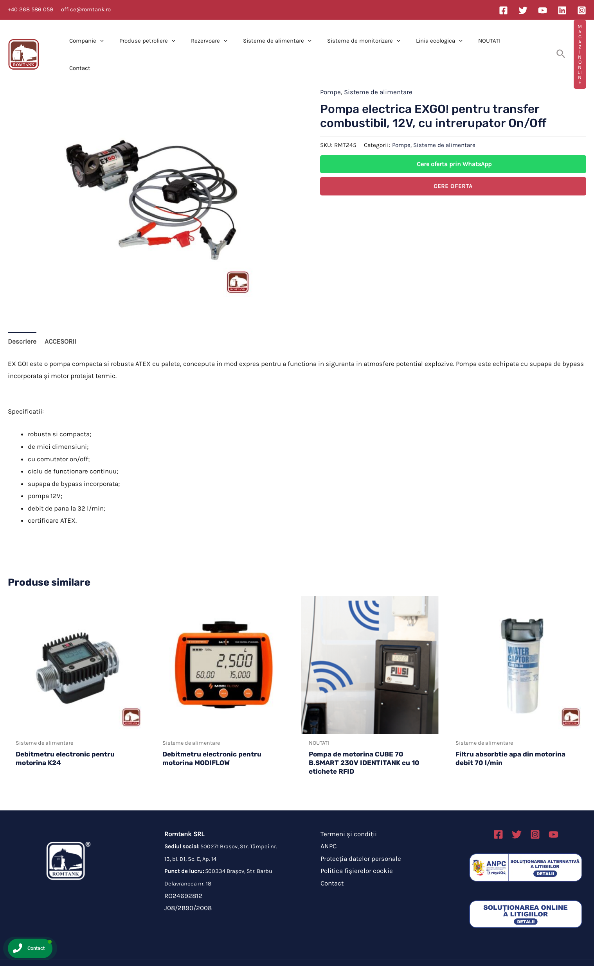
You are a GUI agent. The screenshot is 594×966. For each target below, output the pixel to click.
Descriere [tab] (22, 317)
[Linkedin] (562, 10)
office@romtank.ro (86, 9)
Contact (506, 42)
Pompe (330, 68)
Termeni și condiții (345, 810)
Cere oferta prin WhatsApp (454, 139)
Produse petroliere (151, 42)
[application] (107, 42)
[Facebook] (503, 10)
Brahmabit (358, 950)
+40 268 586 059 (30, 9)
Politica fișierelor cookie (353, 846)
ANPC (325, 822)
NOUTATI (473, 42)
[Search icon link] (544, 42)
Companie (94, 42)
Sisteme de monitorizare (355, 42)
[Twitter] (522, 10)
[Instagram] (581, 10)
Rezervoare (209, 42)
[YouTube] (542, 10)
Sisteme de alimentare (273, 42)
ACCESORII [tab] (60, 317)
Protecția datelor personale (357, 834)
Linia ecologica (427, 42)
